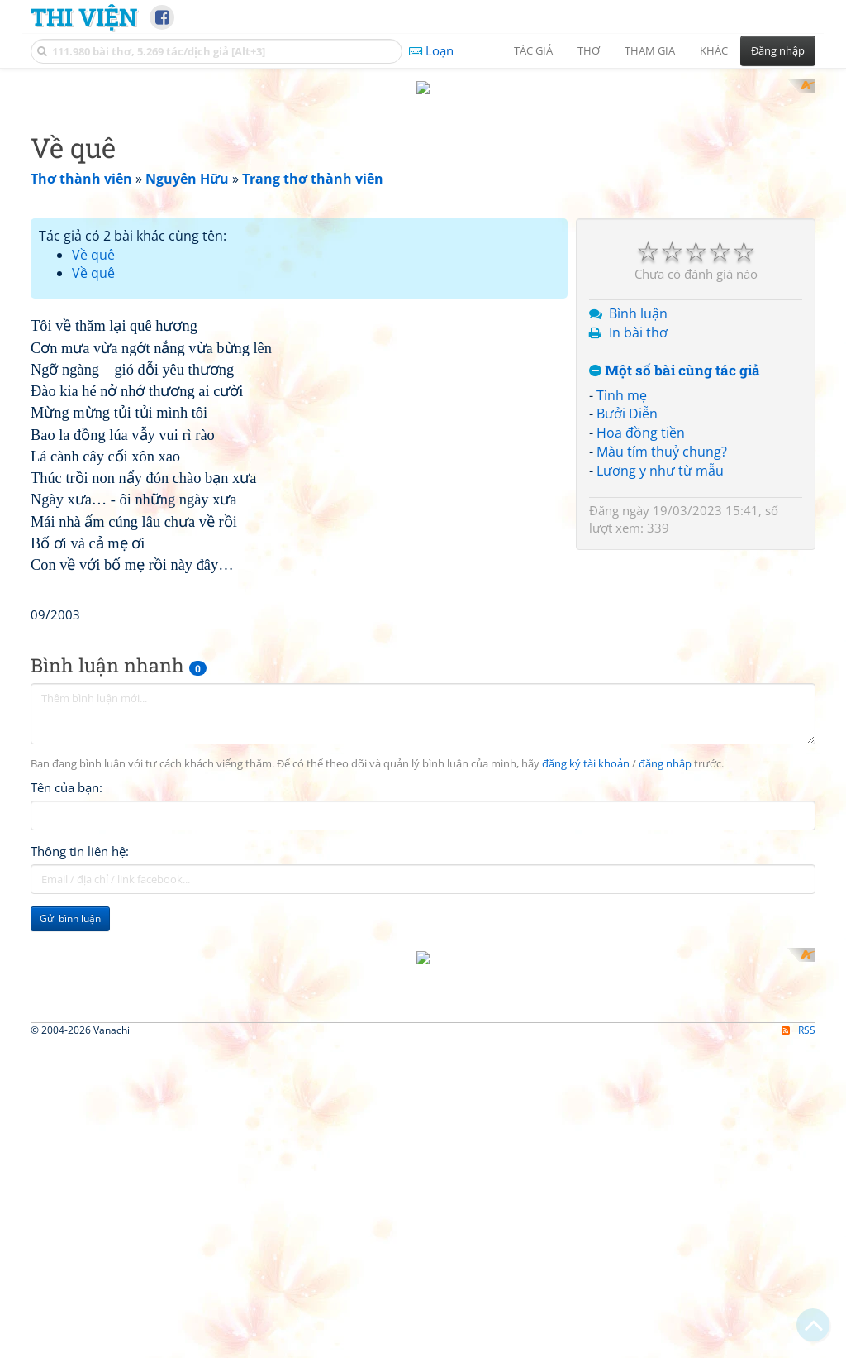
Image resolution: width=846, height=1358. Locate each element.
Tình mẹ (621, 380)
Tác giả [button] (533, 50)
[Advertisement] (299, 408)
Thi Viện (84, 16)
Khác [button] (714, 50)
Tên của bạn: (66, 1003)
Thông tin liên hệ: (80, 1067)
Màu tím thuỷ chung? (661, 437)
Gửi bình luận (70, 1134)
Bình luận (638, 298)
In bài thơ (638, 317)
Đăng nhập (778, 50)
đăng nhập (665, 980)
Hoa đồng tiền (640, 418)
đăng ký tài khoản (586, 980)
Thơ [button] (588, 50)
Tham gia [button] (650, 50)
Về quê (93, 239)
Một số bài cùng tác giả (674, 355)
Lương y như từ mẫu (660, 455)
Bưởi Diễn (627, 399)
